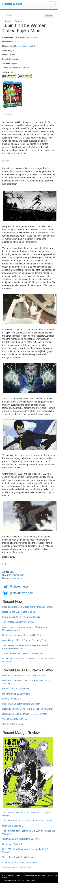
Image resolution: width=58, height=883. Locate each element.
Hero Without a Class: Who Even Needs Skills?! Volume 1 (25, 850)
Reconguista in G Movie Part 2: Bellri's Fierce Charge (28, 709)
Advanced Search (13, 21)
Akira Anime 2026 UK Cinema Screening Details (25, 640)
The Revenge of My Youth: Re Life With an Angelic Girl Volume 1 (28, 832)
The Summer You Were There (16, 867)
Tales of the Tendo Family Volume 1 (19, 857)
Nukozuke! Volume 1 (12, 844)
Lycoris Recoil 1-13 (11, 698)
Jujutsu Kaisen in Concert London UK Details (23, 653)
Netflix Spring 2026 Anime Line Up (18, 612)
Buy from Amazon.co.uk (13, 578)
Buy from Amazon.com (13, 575)
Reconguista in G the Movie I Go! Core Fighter (24, 714)
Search (49, 15)
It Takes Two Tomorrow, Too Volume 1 (20, 862)
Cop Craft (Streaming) (13, 724)
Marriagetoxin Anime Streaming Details (21, 617)
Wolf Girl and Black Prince (14, 719)
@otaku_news (19, 586)
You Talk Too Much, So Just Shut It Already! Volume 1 (28, 820)
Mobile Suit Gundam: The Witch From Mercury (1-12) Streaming (27, 682)
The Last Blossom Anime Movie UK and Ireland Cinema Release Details (25, 647)
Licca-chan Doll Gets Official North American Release (28, 607)
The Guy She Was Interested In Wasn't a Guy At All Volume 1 (27, 814)
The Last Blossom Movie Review (18, 622)
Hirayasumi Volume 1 (12, 826)
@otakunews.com (21, 593)
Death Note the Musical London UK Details (22, 635)
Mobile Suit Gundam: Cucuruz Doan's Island (23, 675)
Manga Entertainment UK (25, 46)
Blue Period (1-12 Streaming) (16, 694)
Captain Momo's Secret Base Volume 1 (21, 839)
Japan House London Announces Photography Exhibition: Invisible (24, 628)
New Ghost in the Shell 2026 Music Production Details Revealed (28, 660)
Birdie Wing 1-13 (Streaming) (16, 688)
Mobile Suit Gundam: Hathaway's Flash (21, 704)
